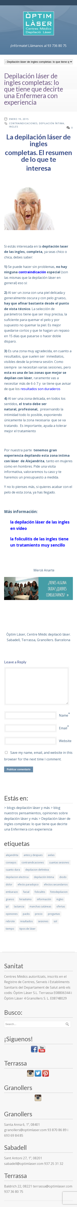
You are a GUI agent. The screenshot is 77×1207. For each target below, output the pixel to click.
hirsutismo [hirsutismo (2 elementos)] (25, 899)
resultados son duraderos (40, 389)
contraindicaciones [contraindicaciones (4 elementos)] (33, 862)
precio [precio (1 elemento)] (39, 914)
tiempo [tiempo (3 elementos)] (10, 928)
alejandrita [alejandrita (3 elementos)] (12, 855)
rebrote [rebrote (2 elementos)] (10, 921)
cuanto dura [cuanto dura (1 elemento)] (13, 869)
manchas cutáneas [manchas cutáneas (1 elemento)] (40, 906)
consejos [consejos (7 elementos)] (11, 862)
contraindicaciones (23, 123)
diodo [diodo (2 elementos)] (63, 877)
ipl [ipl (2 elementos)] (7, 906)
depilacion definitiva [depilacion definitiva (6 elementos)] (37, 869)
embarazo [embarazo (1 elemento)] (12, 892)
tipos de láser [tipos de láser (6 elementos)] (28, 928)
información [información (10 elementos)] (44, 899)
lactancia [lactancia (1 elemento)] (19, 906)
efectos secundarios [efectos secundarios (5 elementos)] (56, 884)
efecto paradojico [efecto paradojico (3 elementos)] (28, 884)
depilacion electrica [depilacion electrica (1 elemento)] (17, 877)
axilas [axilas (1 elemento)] (51, 855)
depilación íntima (51, 123)
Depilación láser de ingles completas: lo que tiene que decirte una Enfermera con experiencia (37, 824)
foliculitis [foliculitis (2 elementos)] (40, 892)
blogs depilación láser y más (28, 807)
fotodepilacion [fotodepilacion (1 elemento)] (59, 892)
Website (65, 741)
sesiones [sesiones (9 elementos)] (43, 921)
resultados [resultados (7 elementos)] (26, 921)
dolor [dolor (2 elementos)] (9, 884)
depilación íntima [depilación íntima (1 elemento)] (44, 877)
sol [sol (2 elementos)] (55, 921)
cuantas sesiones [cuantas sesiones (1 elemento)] (59, 862)
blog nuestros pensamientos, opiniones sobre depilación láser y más (36, 813)
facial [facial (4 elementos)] (26, 892)
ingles (13, 126)
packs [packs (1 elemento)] (26, 914)
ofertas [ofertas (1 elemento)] (60, 906)
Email (63, 728)
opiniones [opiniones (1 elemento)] (11, 914)
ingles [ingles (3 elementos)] (59, 899)
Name (63, 715)
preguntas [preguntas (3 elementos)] (54, 914)
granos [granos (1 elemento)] (10, 899)
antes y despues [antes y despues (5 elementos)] (33, 855)
